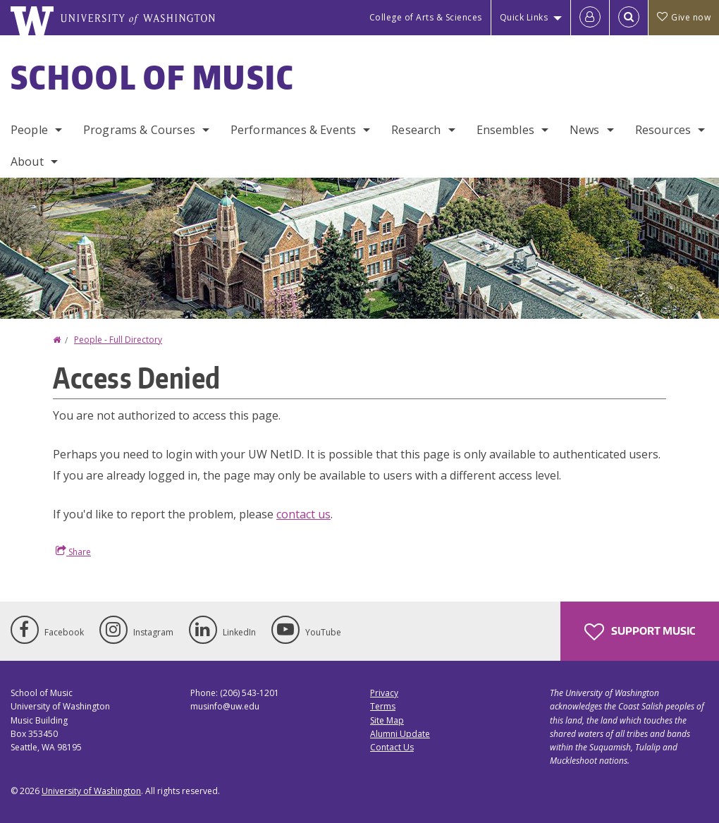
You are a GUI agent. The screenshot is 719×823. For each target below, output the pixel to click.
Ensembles (505, 130)
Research (416, 130)
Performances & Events (293, 130)
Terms (382, 706)
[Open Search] (629, 17)
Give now (684, 17)
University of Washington (91, 791)
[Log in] (590, 17)
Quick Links (524, 17)
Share (73, 551)
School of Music (153, 77)
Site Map (387, 720)
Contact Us (392, 747)
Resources (663, 130)
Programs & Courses (139, 130)
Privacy (384, 693)
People (29, 130)
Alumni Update (400, 734)
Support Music (639, 632)
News (585, 130)
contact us (303, 514)
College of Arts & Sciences (425, 17)
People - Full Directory (118, 340)
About (27, 161)
